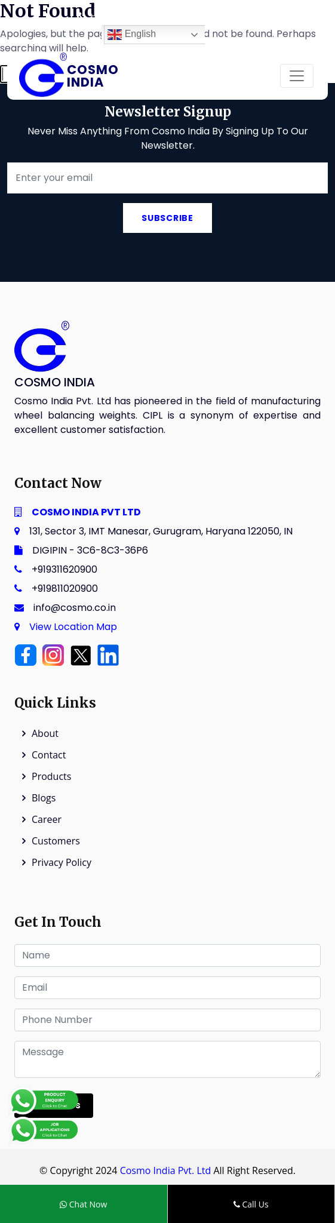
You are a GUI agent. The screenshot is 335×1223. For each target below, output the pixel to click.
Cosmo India (93, 76)
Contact (49, 754)
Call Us (251, 1204)
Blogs (44, 797)
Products (51, 776)
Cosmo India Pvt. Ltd (165, 1170)
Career (47, 819)
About (45, 733)
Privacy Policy (61, 862)
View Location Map (73, 627)
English (131, 34)
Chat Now (83, 1204)
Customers (56, 840)
